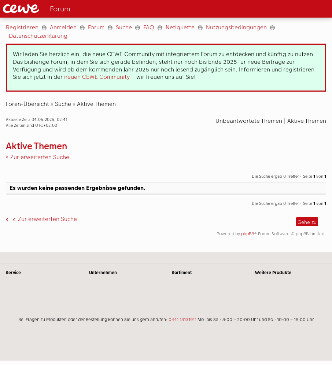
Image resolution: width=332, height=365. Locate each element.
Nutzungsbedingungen (236, 27)
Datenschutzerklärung (38, 36)
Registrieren (22, 27)
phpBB (247, 234)
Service (13, 273)
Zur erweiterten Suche (39, 157)
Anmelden (63, 27)
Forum (96, 27)
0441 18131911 (182, 319)
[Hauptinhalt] (166, 134)
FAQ (148, 27)
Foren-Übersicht (27, 104)
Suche (124, 27)
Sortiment (182, 273)
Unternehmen (103, 273)
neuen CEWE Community (97, 77)
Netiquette (180, 27)
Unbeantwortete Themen (248, 121)
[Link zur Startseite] (75, 8)
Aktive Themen (96, 104)
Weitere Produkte (273, 273)
